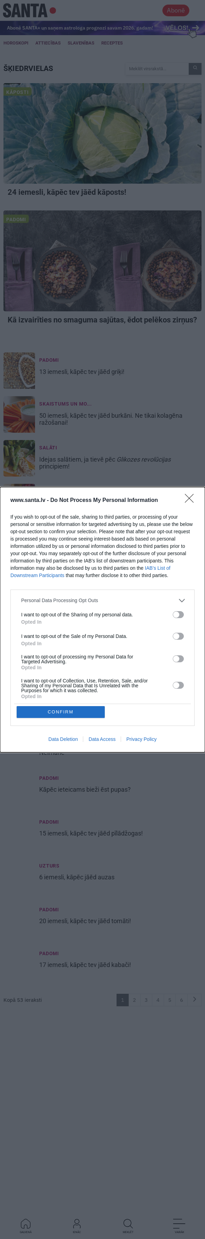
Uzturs (49, 866)
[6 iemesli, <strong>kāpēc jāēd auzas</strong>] (19, 877)
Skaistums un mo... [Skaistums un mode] (65, 404)
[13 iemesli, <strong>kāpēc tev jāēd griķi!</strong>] (19, 371)
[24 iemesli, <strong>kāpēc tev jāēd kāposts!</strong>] (102, 133)
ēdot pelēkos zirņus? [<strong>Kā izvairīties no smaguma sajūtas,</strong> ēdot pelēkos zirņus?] (102, 319)
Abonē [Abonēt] (176, 10)
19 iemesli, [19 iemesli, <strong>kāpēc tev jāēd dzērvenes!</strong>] (91, 503)
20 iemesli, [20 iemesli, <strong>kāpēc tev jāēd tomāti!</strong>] (86, 921)
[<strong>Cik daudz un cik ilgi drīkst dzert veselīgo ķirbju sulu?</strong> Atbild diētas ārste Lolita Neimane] (19, 658)
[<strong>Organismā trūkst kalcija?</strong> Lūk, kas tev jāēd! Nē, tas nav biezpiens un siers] (19, 702)
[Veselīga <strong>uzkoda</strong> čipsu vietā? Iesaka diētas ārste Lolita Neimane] (19, 746)
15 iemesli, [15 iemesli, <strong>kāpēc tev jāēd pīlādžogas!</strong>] (91, 833)
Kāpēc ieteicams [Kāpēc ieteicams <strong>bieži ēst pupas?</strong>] (85, 789)
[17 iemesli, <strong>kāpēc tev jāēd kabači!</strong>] (19, 965)
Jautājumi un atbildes (71, 646)
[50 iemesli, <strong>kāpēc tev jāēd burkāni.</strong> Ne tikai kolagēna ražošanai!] (19, 415)
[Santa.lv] (29, 10)
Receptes (112, 43)
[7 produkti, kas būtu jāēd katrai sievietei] (19, 614)
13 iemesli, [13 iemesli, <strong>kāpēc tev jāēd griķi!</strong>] (82, 371)
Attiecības (48, 43)
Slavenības (81, 43)
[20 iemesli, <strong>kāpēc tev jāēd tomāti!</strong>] (19, 921)
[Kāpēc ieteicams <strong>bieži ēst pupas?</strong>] (19, 789)
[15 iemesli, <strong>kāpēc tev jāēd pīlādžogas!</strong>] (19, 833)
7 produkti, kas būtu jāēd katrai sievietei (94, 614)
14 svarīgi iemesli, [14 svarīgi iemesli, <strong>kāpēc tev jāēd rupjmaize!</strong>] (100, 570)
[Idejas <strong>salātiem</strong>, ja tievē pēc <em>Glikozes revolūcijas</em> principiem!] (19, 459)
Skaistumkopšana (65, 603)
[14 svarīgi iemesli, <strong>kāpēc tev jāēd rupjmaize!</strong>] (19, 570)
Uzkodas (51, 734)
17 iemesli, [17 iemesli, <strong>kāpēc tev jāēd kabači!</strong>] (86, 964)
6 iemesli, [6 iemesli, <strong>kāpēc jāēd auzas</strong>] (77, 877)
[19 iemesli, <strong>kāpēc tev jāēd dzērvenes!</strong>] (19, 503)
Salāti (48, 447)
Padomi (16, 219)
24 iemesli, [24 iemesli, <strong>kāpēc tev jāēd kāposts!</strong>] (68, 192)
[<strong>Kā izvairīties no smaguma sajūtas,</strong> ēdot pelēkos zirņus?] (102, 260)
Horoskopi (15, 43)
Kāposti (17, 92)
